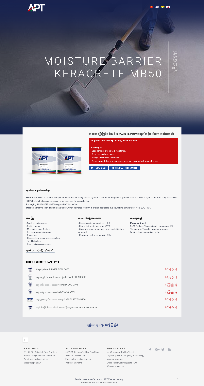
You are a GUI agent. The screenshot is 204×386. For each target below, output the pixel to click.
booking (97, 168)
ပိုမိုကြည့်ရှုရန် (174, 61)
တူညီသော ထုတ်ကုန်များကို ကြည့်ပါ (102, 324)
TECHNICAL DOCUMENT (124, 168)
